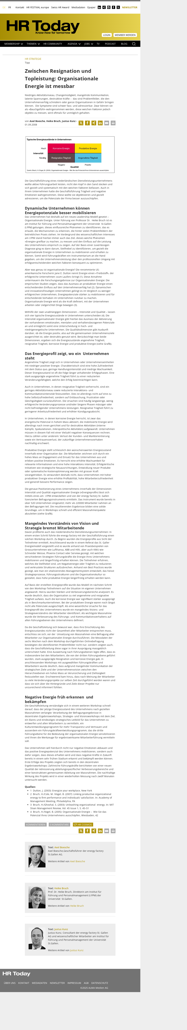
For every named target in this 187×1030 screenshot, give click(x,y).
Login (106, 35)
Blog (124, 43)
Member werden (125, 35)
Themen (33, 43)
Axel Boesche (37, 121)
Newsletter (129, 7)
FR (9, 7)
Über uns (10, 983)
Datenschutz (99, 983)
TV (98, 43)
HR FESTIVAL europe (37, 7)
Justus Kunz (69, 121)
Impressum (74, 983)
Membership (13, 43)
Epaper (91, 7)
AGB (86, 983)
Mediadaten (78, 7)
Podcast (110, 43)
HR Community (52, 43)
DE (4, 7)
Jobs (88, 43)
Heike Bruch (53, 121)
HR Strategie (33, 58)
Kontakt (20, 7)
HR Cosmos (85, 824)
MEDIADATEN (39, 983)
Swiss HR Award (60, 7)
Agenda (74, 43)
